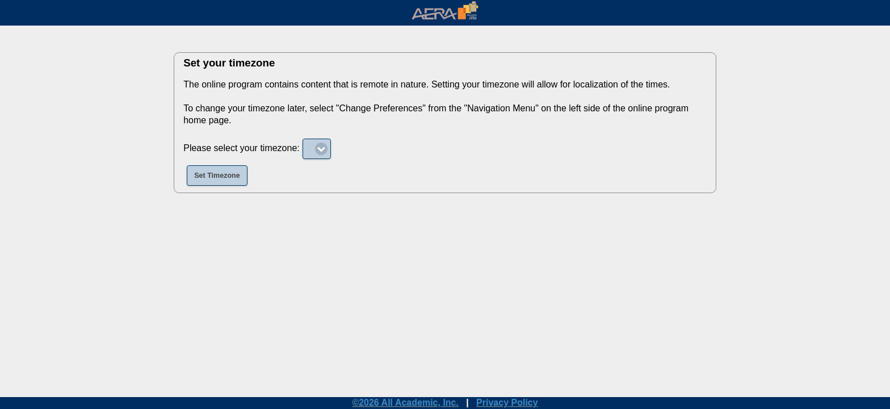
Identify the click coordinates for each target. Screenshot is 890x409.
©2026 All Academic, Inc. (405, 402)
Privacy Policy (507, 402)
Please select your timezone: (241, 148)
